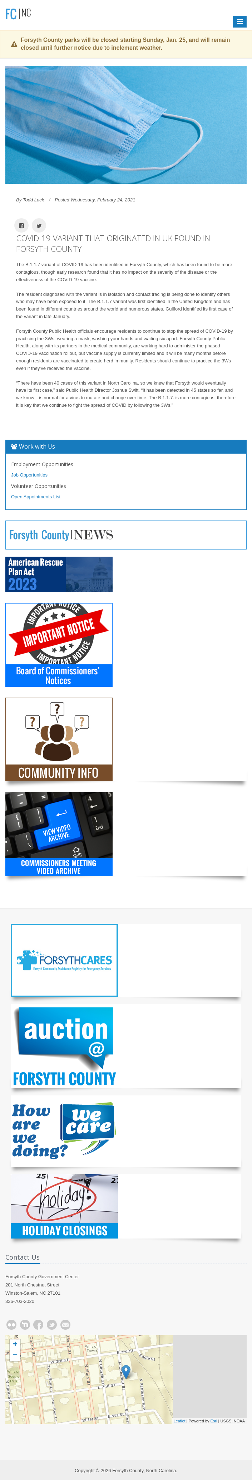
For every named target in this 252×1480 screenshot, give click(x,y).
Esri (214, 1421)
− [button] (15, 1355)
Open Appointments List (35, 496)
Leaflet (179, 1421)
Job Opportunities (29, 475)
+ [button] (15, 1344)
